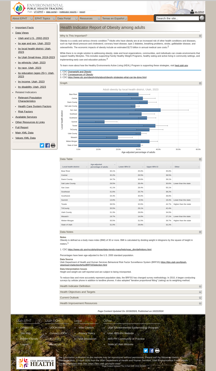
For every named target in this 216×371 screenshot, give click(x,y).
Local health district (70, 167)
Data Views (22, 32)
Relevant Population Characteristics (30, 99)
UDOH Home (57, 327)
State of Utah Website (120, 344)
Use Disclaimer (87, 338)
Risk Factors (25, 111)
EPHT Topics (42, 18)
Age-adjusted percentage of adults (99, 165)
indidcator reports (68, 12)
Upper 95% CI (152, 167)
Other (177, 167)
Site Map (25, 333)
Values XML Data (25, 137)
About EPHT (19, 18)
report (82, 12)
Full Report (21, 127)
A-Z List (54, 338)
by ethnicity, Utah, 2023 (31, 62)
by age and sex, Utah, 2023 (34, 43)
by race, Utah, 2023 (29, 67)
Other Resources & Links (30, 122)
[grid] (130, 194)
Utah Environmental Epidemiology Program (133, 327)
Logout (24, 344)
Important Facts (24, 27)
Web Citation (86, 327)
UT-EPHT (38, 12)
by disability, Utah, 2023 (32, 86)
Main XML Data (24, 132)
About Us (55, 344)
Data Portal (64, 18)
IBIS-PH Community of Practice (126, 338)
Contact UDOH (58, 333)
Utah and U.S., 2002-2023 (33, 38)
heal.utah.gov (181, 65)
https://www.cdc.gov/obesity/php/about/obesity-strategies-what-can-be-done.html (107, 77)
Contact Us (26, 327)
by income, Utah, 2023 (31, 81)
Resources (86, 18)
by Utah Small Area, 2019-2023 (36, 57)
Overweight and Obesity (79, 72)
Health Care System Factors (34, 106)
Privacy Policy (87, 333)
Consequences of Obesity (80, 74)
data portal (51, 12)
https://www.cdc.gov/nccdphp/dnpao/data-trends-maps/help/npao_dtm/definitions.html (110, 249)
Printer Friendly (29, 338)
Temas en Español (113, 18)
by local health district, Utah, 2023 (34, 50)
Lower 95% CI (124, 167)
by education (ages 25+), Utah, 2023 (36, 75)
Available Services (26, 116)
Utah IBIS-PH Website (121, 333)
